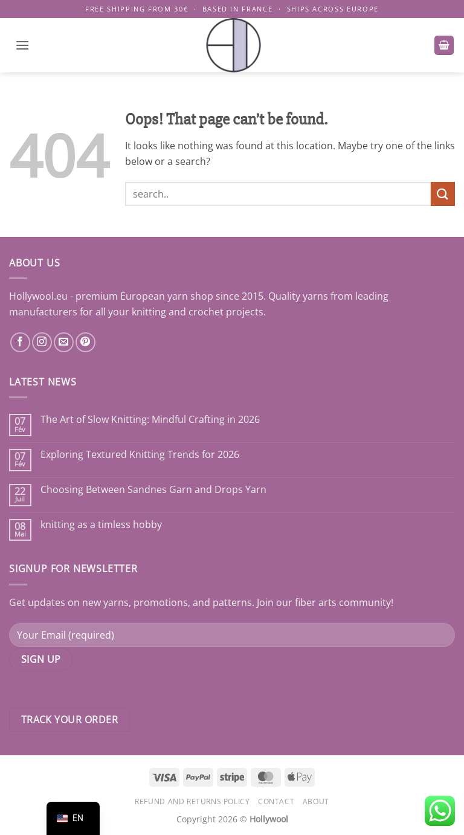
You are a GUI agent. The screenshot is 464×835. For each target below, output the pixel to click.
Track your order (69, 719)
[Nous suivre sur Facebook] (20, 342)
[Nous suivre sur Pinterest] (85, 342)
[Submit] (443, 193)
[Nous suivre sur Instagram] (42, 342)
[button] (22, 45)
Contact (276, 801)
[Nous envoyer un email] (64, 342)
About (316, 801)
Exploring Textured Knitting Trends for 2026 (139, 454)
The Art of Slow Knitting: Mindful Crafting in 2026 (150, 419)
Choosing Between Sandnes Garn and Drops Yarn (153, 489)
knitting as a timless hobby (101, 524)
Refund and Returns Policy (192, 801)
